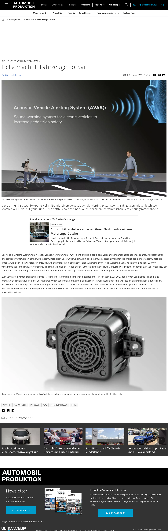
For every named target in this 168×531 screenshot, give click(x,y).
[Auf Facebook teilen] (155, 75)
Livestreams (57, 4)
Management (39, 13)
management (20, 405)
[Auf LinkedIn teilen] (164, 75)
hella (74, 405)
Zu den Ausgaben (115, 512)
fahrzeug (34, 405)
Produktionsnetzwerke (108, 13)
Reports (98, 4)
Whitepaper (114, 4)
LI (43, 521)
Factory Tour (129, 13)
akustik (6, 405)
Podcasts (72, 4)
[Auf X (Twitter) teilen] (160, 75)
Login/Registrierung (147, 4)
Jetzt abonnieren (21, 510)
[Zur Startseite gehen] (24, 4)
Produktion (58, 13)
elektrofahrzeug (59, 405)
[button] (161, 440)
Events (44, 4)
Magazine (85, 4)
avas (45, 405)
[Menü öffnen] (6, 4)
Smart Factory (86, 13)
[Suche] (126, 5)
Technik (71, 13)
